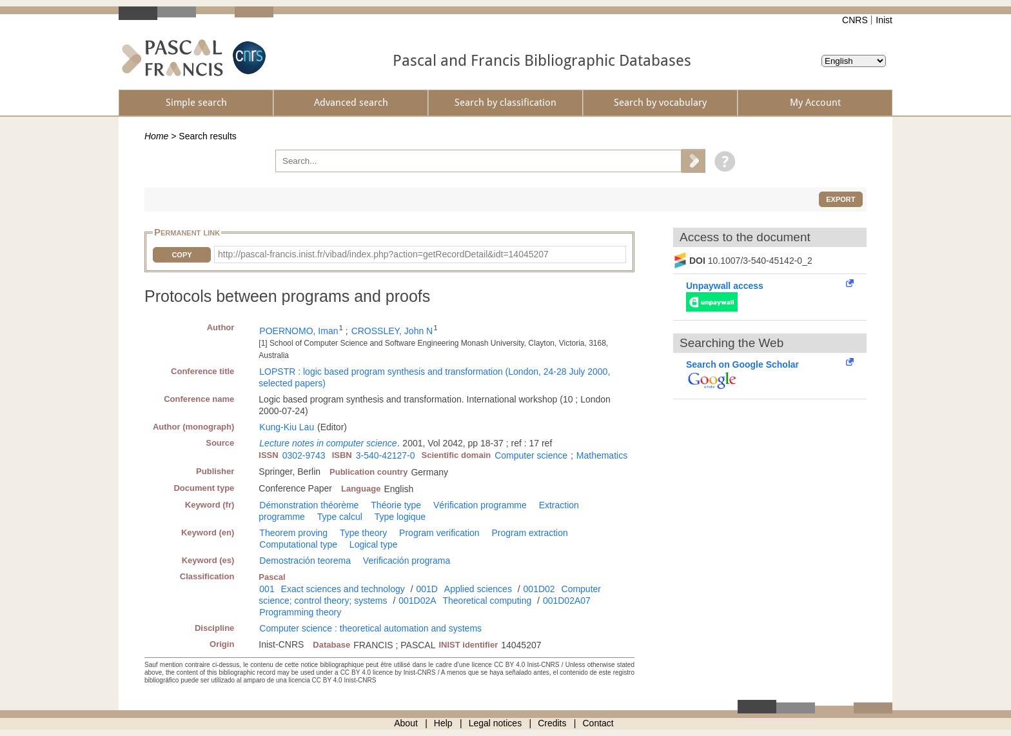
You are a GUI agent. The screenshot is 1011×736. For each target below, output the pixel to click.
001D (426, 589)
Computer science (531, 455)
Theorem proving (293, 533)
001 (266, 589)
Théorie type (396, 505)
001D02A (417, 600)
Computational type (298, 544)
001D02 (539, 589)
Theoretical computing (486, 600)
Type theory (363, 533)
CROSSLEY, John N (392, 331)
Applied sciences (478, 589)
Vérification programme (480, 505)
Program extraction (529, 533)
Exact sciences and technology (343, 589)
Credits (552, 723)
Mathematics (601, 455)
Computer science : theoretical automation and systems (370, 628)
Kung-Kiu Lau (286, 427)
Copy (181, 255)
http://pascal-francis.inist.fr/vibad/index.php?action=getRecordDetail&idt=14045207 (383, 254)
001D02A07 (567, 600)
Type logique (400, 517)
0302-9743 (304, 455)
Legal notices (495, 723)
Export (840, 199)
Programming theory (300, 612)
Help (443, 723)
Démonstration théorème (308, 505)
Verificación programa (406, 560)
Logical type (373, 544)
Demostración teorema (305, 560)
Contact (598, 723)
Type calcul (339, 517)
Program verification (439, 533)
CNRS (855, 20)
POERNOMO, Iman (298, 331)
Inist (884, 20)
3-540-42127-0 (385, 455)
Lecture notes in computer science (328, 443)
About (406, 723)
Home (156, 136)
